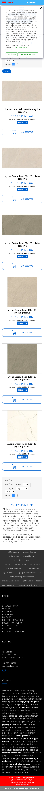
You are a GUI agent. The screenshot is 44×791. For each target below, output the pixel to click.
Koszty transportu (12, 623)
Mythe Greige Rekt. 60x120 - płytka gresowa (22, 244)
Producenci (8, 611)
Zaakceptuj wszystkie (28, 54)
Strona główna (10, 606)
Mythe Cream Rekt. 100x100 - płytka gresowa (22, 311)
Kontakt (6, 617)
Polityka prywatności (13, 620)
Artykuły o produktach (14, 631)
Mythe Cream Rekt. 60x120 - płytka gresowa (22, 177)
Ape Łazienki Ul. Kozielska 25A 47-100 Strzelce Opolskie (12, 654)
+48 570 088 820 (9, 663)
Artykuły (6, 628)
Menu (10, 2)
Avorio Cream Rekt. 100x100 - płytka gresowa (22, 445)
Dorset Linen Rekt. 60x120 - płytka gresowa (22, 110)
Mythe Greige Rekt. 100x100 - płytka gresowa (22, 378)
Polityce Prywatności (19, 47)
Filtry (7, 71)
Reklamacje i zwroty (12, 625)
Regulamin (7, 614)
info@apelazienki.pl (10, 666)
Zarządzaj (12, 54)
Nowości (6, 608)
